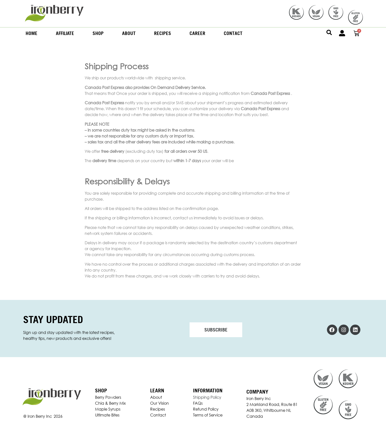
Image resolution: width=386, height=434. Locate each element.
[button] (329, 32)
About (129, 33)
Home (31, 33)
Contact (233, 33)
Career (197, 33)
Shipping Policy (207, 397)
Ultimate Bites (107, 415)
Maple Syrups (107, 409)
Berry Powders (108, 397)
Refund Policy (206, 409)
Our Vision (159, 403)
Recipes (162, 33)
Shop (98, 33)
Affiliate (65, 33)
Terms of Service (208, 415)
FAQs (198, 403)
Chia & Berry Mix (110, 403)
